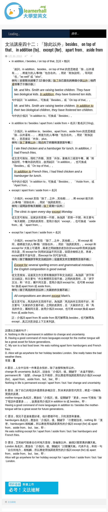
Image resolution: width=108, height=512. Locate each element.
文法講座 (12, 502)
